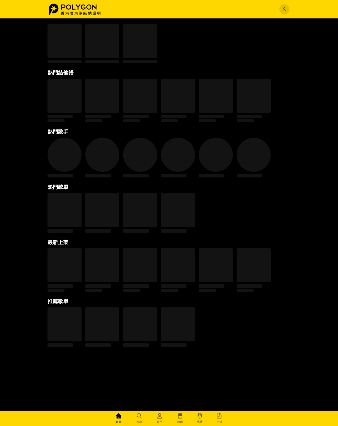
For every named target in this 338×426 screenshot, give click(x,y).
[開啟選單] (284, 9)
